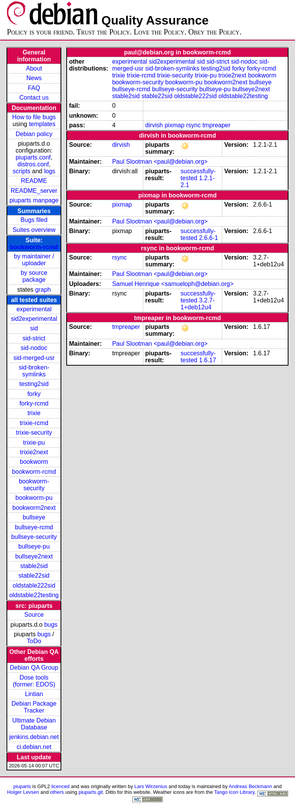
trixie (34, 413)
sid (34, 328)
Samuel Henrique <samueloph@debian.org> (173, 284)
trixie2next (34, 452)
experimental (34, 309)
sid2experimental (34, 318)
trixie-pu (34, 442)
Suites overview (34, 230)
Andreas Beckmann (250, 786)
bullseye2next (34, 556)
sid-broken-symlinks (34, 371)
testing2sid (34, 384)
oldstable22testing (34, 595)
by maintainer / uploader (34, 259)
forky (34, 394)
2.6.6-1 (208, 238)
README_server (34, 190)
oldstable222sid (34, 585)
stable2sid (34, 566)
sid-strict (34, 338)
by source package (34, 276)
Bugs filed (34, 220)
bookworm (34, 461)
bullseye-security (34, 537)
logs (49, 171)
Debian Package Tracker (33, 707)
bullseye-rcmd (34, 527)
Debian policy (34, 134)
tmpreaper (216, 125)
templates (42, 124)
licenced (60, 786)
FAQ (34, 88)
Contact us (33, 97)
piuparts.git (91, 792)
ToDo (34, 641)
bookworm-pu (33, 497)
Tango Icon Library (234, 792)
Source (34, 614)
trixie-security (34, 432)
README (34, 180)
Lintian (34, 694)
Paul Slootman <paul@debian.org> (160, 161)
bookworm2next (34, 507)
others (57, 792)
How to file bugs (34, 117)
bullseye (34, 517)
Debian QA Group (34, 667)
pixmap (175, 125)
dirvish (154, 125)
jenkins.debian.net (34, 737)
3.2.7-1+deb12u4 (197, 303)
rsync (193, 125)
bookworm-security (34, 484)
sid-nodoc (34, 348)
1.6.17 (207, 360)
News (34, 78)
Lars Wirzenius (150, 786)
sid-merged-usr (34, 358)
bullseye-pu (34, 546)
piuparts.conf (33, 157)
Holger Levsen (23, 792)
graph (43, 289)
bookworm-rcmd (34, 247)
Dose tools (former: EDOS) (34, 681)
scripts (21, 171)
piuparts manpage (34, 200)
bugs (50, 624)
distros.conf (33, 164)
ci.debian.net (33, 747)
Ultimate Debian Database (34, 724)
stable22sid (33, 575)
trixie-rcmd (34, 423)
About (34, 68)
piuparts (22, 786)
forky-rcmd (34, 403)
